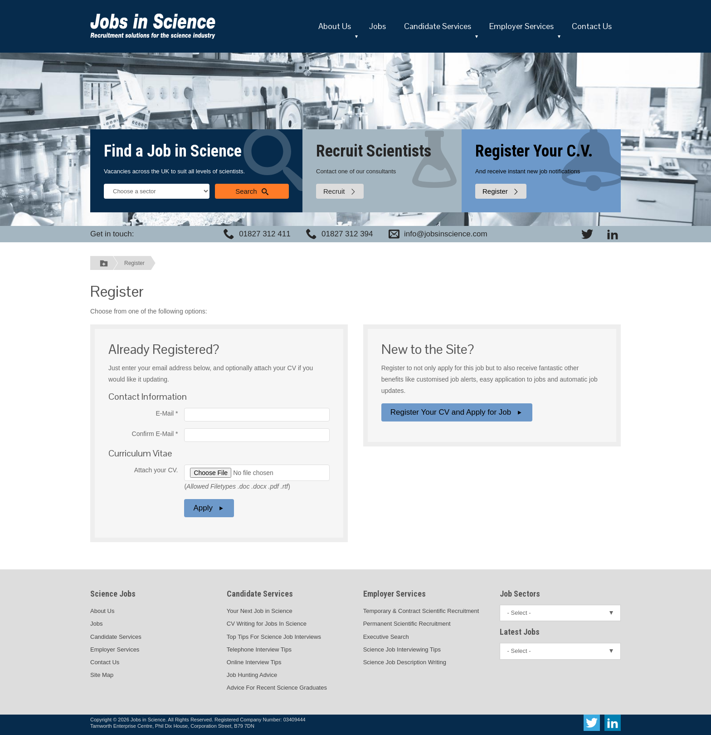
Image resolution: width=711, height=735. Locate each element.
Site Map (101, 674)
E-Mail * (167, 413)
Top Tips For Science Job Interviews (274, 636)
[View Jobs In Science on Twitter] (587, 234)
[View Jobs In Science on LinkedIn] (612, 234)
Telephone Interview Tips (259, 649)
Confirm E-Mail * (155, 433)
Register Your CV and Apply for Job (457, 412)
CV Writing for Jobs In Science (267, 623)
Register (134, 263)
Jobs (377, 26)
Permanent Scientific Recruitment (407, 623)
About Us (334, 26)
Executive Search (386, 636)
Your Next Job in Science (259, 611)
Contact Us (592, 26)
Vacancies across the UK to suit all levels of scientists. (174, 171)
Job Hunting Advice (252, 674)
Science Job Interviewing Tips (402, 649)
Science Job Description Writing (404, 662)
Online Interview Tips (254, 662)
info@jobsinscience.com (445, 234)
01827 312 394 (347, 234)
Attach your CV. (156, 470)
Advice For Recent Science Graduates (277, 687)
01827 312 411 (264, 234)
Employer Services (521, 26)
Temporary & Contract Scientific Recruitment (421, 611)
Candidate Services (437, 26)
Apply (209, 508)
